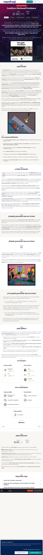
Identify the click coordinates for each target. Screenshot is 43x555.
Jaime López (7, 300)
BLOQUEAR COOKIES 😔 (21, 552)
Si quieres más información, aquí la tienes (31, 549)
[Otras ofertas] (38, 490)
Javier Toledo (15, 300)
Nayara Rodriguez (8, 311)
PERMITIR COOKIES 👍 (35, 552)
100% (26, 13)
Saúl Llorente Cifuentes (27, 57)
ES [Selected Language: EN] (39, 1)
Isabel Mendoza (18, 311)
